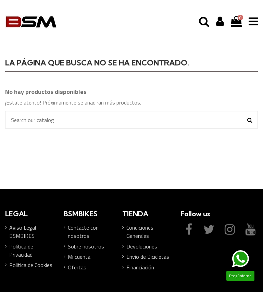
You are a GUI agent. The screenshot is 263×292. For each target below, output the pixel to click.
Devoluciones (141, 246)
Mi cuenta (79, 257)
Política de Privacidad (21, 250)
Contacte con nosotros (83, 231)
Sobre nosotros (86, 246)
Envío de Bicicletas (147, 257)
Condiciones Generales (139, 231)
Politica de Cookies (30, 265)
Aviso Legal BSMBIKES (22, 231)
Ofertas (77, 267)
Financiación (140, 267)
